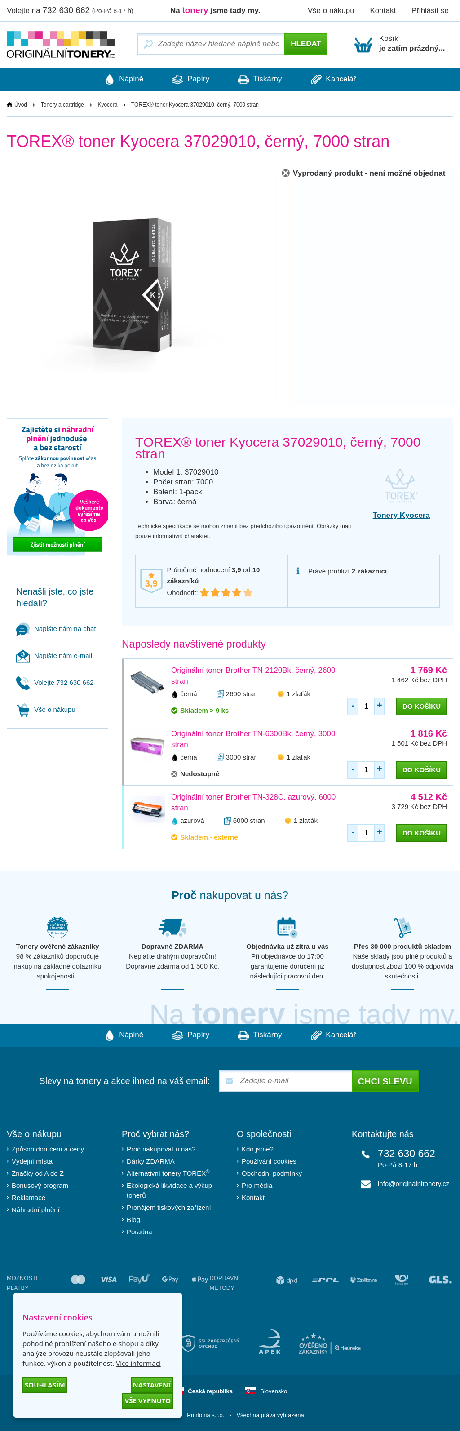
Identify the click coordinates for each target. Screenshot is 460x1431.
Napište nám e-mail (54, 655)
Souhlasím (45, 1384)
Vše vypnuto (147, 1400)
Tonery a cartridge (62, 105)
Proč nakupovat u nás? (161, 1149)
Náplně (120, 79)
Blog (133, 1219)
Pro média (257, 1185)
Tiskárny (261, 79)
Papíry (189, 79)
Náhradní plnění (36, 1209)
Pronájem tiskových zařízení (169, 1207)
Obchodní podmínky (272, 1173)
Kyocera (107, 105)
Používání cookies (269, 1161)
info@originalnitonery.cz (413, 1183)
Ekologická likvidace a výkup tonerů (169, 1190)
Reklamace (28, 1197)
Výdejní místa (32, 1161)
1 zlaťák (298, 694)
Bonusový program (40, 1185)
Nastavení (152, 1384)
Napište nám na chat (56, 628)
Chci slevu (385, 1081)
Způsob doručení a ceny (48, 1149)
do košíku (421, 706)
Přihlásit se (430, 10)
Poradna (139, 1231)
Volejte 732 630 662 (55, 682)
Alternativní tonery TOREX (170, 1173)
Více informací (138, 1363)
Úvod (20, 105)
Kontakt (383, 10)
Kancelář (337, 79)
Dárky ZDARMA (151, 1161)
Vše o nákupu (331, 10)
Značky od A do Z (38, 1173)
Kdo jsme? (258, 1149)
